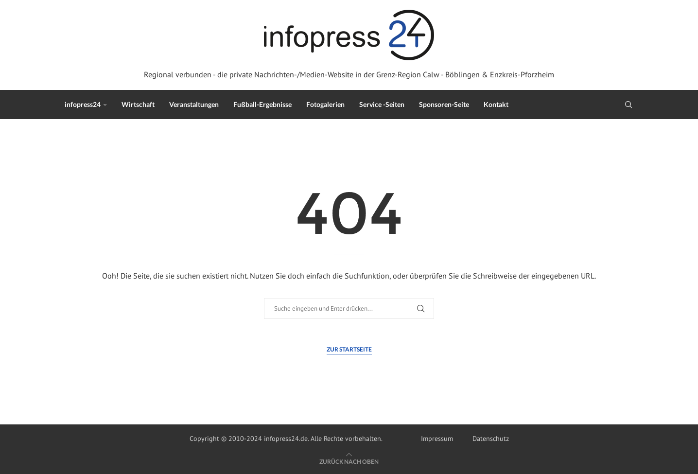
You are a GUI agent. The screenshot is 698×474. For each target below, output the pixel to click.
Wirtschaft (138, 104)
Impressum (437, 438)
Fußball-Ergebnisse (262, 104)
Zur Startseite (349, 349)
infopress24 (83, 104)
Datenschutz (490, 438)
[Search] (628, 104)
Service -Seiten (381, 104)
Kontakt (496, 104)
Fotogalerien (325, 104)
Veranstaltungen (194, 104)
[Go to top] (349, 461)
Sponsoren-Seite (444, 104)
